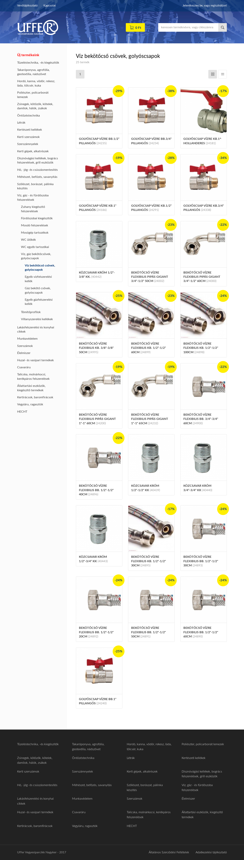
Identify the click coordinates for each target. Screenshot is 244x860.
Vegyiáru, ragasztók (30, 404)
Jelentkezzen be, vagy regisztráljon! (205, 5)
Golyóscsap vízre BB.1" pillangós (97, 701)
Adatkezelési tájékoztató (211, 852)
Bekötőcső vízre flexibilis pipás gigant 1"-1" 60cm (97, 419)
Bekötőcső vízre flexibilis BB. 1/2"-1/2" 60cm (200, 632)
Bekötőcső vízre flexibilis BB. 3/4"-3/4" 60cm (200, 419)
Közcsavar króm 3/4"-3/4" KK (197, 488)
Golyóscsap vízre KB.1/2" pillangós (151, 207)
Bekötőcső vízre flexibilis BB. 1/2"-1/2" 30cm (200, 561)
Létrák (21, 122)
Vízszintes (212, 74)
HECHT (22, 411)
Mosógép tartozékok (34, 232)
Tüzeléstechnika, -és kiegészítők (38, 62)
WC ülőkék (28, 239)
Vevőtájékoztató (27, 5)
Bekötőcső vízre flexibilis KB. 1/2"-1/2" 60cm (148, 348)
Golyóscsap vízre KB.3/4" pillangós (203, 207)
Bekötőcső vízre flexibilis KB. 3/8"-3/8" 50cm (96, 348)
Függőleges (222, 74)
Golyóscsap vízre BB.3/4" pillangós (151, 141)
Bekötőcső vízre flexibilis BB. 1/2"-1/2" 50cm (148, 632)
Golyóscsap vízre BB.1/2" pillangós (99, 141)
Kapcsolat (49, 5)
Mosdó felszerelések (34, 225)
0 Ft (138, 27)
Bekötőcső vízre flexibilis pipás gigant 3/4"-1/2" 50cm (149, 277)
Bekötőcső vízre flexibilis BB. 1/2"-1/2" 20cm (96, 632)
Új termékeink (28, 55)
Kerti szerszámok (28, 136)
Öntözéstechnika (28, 115)
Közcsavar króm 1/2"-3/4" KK (93, 559)
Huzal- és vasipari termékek (35, 360)
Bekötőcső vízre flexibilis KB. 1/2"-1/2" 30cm (148, 561)
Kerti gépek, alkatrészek (33, 151)
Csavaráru (24, 367)
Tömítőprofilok (31, 312)
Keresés (222, 27)
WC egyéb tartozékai (35, 247)
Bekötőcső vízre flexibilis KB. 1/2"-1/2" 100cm (200, 348)
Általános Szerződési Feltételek (169, 852)
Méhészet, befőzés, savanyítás (37, 176)
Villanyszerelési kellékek (37, 319)
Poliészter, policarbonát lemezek (203, 744)
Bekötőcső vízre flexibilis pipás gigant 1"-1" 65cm (149, 419)
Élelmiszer (23, 353)
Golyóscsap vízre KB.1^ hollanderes (202, 141)
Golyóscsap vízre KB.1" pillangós (97, 207)
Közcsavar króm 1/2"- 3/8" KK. (97, 274)
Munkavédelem (27, 338)
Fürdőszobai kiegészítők (37, 218)
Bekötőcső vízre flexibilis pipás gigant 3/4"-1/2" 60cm (201, 277)
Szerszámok (25, 345)
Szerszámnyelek (27, 144)
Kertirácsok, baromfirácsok (35, 397)
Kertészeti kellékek (29, 129)
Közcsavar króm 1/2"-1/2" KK (145, 488)
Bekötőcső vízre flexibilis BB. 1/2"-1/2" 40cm (96, 490)
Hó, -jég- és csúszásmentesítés (37, 169)
